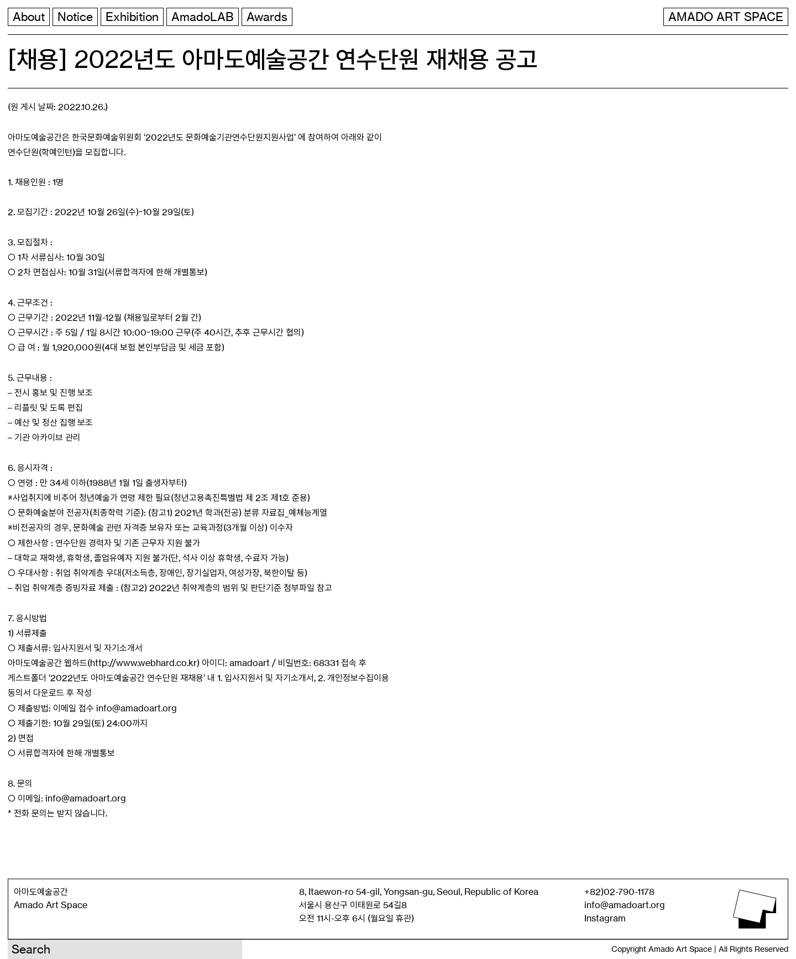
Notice (75, 17)
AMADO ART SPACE (725, 17)
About (29, 17)
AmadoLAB (202, 17)
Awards (267, 17)
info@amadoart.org (624, 904)
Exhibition (132, 17)
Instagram (605, 918)
